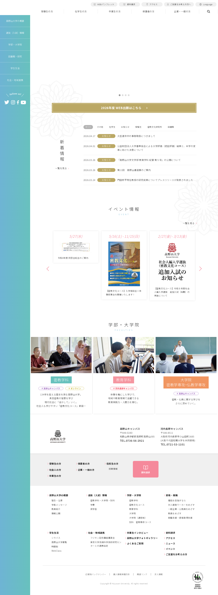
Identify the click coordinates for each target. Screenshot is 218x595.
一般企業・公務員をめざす (181, 509)
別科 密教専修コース (140, 522)
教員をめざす (175, 513)
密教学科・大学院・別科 (102, 500)
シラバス (56, 537)
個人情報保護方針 (121, 574)
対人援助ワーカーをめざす (181, 504)
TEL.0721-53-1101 (173, 444)
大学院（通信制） (138, 517)
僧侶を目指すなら (177, 500)
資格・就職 (172, 495)
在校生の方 (112, 463)
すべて (88, 126)
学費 (92, 504)
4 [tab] (129, 95)
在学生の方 (81, 11)
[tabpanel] (124, 53)
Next (199, 270)
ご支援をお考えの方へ (179, 4)
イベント (170, 548)
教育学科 (133, 509)
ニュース (170, 543)
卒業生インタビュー (137, 532)
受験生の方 (47, 11)
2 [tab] (123, 95)
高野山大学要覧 (59, 542)
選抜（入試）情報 (97, 495)
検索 (208, 11)
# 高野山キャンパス (51, 388)
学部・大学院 (134, 495)
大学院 (132, 513)
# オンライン (75, 388)
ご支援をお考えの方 (176, 554)
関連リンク (142, 574)
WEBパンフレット (104, 4)
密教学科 (133, 500)
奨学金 (93, 509)
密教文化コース (137, 504)
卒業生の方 (115, 11)
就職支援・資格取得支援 (180, 517)
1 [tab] (120, 95)
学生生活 (54, 532)
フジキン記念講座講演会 (102, 537)
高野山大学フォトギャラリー (142, 538)
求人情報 (158, 574)
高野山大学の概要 (15, 20)
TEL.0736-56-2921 (132, 440)
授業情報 (113, 468)
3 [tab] (126, 95)
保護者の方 (148, 11)
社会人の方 (55, 469)
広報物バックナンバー (95, 574)
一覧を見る (61, 168)
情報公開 (56, 513)
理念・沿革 (57, 500)
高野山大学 (15, 7)
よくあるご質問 (135, 543)
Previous (49, 270)
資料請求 (129, 4)
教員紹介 (56, 509)
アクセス (152, 4)
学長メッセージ (59, 504)
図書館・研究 (15, 56)
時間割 (55, 546)
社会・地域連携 (96, 532)
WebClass (56, 550)
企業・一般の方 (182, 11)
